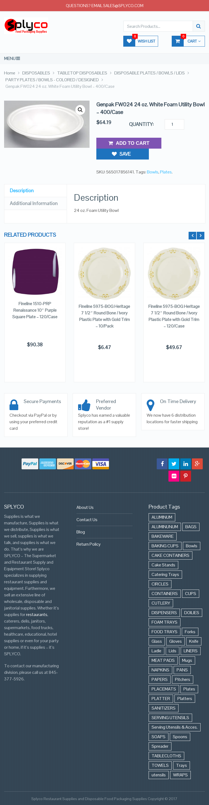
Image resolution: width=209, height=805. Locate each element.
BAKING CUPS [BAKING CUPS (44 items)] (165, 546)
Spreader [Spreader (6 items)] (160, 746)
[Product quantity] (174, 124)
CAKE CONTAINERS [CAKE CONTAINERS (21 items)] (170, 555)
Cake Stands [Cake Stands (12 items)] (163, 565)
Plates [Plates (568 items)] (189, 689)
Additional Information (34, 192)
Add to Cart (128, 143)
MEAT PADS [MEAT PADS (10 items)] (163, 660)
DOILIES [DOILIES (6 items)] (191, 612)
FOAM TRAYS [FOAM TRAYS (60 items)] (164, 622)
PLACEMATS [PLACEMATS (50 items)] (164, 689)
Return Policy (88, 544)
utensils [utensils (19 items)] (159, 775)
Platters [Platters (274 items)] (184, 698)
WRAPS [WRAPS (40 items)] (180, 775)
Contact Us (86, 519)
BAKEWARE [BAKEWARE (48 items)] (163, 536)
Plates (166, 160)
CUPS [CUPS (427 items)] (190, 593)
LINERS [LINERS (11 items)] (191, 651)
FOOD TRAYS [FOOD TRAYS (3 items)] (164, 632)
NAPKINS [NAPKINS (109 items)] (160, 670)
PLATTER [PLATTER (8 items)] (161, 698)
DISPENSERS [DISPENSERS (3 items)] (164, 612)
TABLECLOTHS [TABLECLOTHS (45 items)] (166, 756)
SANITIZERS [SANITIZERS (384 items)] (164, 708)
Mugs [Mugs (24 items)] (187, 660)
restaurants (36, 614)
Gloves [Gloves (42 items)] (175, 641)
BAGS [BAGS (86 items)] (190, 527)
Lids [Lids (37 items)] (172, 651)
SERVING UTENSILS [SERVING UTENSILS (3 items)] (170, 717)
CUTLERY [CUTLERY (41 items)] (161, 603)
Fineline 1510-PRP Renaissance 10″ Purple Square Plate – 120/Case (34, 310)
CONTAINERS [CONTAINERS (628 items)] (165, 593)
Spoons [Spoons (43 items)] (180, 737)
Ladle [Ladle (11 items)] (156, 651)
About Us (85, 507)
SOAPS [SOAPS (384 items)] (158, 737)
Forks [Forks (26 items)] (190, 632)
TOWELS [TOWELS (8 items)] (160, 765)
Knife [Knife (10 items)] (193, 641)
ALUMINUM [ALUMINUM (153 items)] (162, 517)
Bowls (152, 160)
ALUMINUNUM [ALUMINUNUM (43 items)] (165, 527)
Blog (80, 532)
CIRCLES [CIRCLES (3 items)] (160, 584)
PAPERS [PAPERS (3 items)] (160, 679)
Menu (10, 58)
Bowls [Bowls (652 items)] (191, 546)
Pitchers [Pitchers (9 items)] (182, 679)
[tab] (35, 179)
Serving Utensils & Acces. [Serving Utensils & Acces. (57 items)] (175, 727)
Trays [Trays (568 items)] (181, 765)
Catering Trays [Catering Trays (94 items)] (165, 574)
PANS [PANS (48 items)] (182, 670)
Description (22, 179)
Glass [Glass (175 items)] (157, 641)
